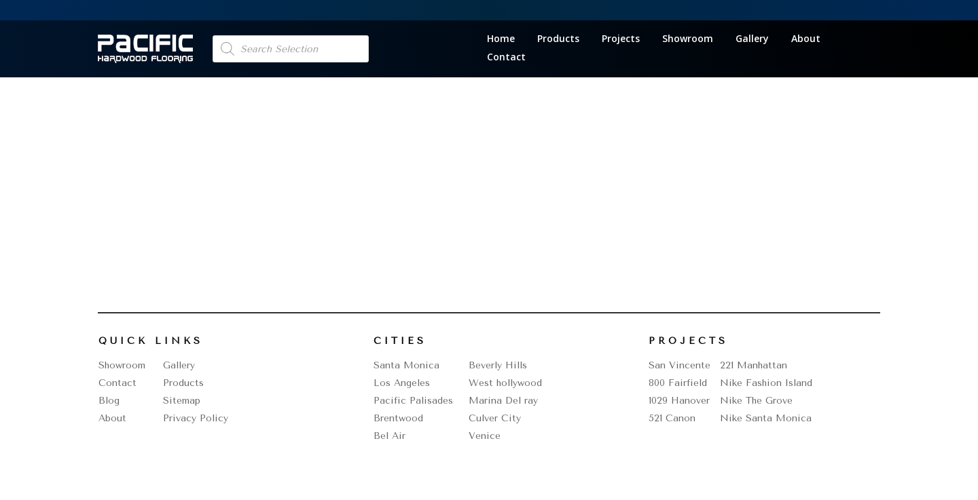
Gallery (752, 39)
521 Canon (672, 418)
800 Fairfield (678, 383)
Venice (485, 436)
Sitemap (181, 400)
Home (501, 39)
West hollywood (505, 383)
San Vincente (679, 365)
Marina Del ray (503, 400)
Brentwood (398, 418)
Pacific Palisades (413, 400)
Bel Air (389, 436)
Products (558, 39)
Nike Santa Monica (766, 418)
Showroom (687, 39)
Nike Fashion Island (766, 383)
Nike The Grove (756, 400)
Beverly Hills (498, 365)
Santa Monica (406, 365)
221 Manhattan (753, 365)
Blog (109, 400)
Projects (621, 39)
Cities (400, 341)
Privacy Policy (195, 418)
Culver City (495, 418)
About (805, 39)
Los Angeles (402, 383)
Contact (506, 57)
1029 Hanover (679, 400)
